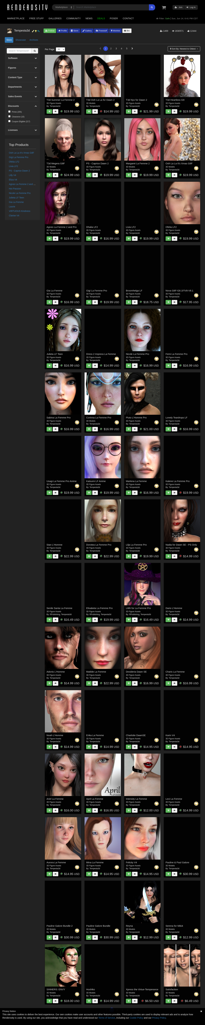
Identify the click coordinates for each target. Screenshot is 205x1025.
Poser (114, 18)
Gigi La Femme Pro (18, 157)
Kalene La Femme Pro (178, 481)
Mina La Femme (94, 862)
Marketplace (16, 18)
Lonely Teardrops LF (176, 417)
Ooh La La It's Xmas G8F (21, 152)
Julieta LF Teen (16, 197)
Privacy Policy (159, 1018)
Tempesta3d (55, 106)
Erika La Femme (95, 735)
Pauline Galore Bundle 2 (60, 925)
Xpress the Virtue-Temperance (142, 989)
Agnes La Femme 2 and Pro (23, 184)
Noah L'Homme (55, 735)
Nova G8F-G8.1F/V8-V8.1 (179, 290)
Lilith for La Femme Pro (138, 608)
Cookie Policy (136, 1018)
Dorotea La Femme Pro (98, 544)
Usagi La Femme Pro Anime (62, 481)
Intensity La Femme (136, 798)
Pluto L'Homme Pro (136, 417)
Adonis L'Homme (56, 671)
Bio (127, 30)
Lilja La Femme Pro (136, 544)
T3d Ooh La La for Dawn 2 (100, 99)
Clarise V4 (14, 215)
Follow (49, 30)
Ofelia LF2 (14, 161)
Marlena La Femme (136, 481)
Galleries (55, 18)
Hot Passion (15, 188)
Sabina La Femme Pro (59, 417)
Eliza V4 (13, 179)
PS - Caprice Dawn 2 (19, 170)
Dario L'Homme (174, 608)
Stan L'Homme (54, 544)
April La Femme (94, 798)
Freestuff (101, 30)
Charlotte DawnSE (136, 735)
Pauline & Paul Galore (177, 862)
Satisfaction (172, 989)
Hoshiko (90, 989)
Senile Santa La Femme (59, 608)
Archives (33, 40)
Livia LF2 (13, 166)
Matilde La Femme (96, 671)
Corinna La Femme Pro (98, 417)
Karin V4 (170, 735)
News (89, 18)
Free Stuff (36, 18)
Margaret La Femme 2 (138, 163)
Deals (101, 18)
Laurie (12, 206)
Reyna (129, 925)
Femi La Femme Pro (177, 354)
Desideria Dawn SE (136, 671)
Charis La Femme (175, 671)
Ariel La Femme (55, 798)
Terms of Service (106, 1018)
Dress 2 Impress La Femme (101, 354)
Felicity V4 (131, 862)
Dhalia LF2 (92, 227)
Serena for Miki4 (174, 925)
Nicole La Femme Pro (20, 193)
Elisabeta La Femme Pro (99, 608)
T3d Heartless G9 (175, 99)
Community (73, 18)
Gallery (87, 30)
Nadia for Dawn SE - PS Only (181, 544)
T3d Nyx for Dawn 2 (136, 99)
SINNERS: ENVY (56, 989)
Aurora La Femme (56, 862)
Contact (128, 18)
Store (74, 30)
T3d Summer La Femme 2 (61, 99)
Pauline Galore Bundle (98, 925)
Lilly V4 (12, 175)
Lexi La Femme (174, 798)
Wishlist (115, 30)
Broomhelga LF (134, 290)
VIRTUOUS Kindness (19, 211)
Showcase (20, 40)
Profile (62, 30)
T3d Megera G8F (56, 163)
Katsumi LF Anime (96, 481)
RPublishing (55, 614)
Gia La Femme (16, 202)
